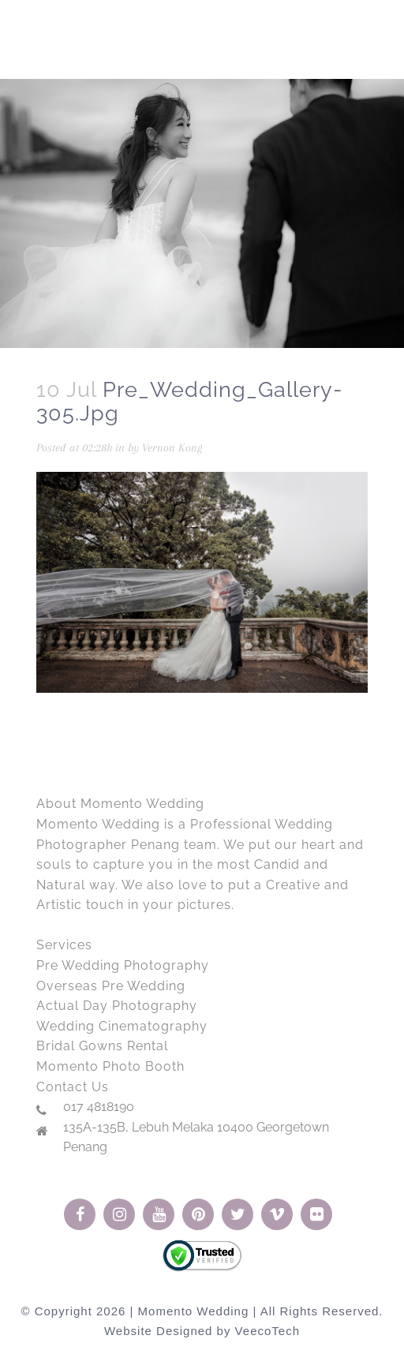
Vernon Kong (172, 447)
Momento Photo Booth (110, 1066)
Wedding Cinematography (122, 1026)
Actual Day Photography (116, 1005)
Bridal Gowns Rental (102, 1045)
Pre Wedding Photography (122, 965)
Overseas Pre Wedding (110, 985)
